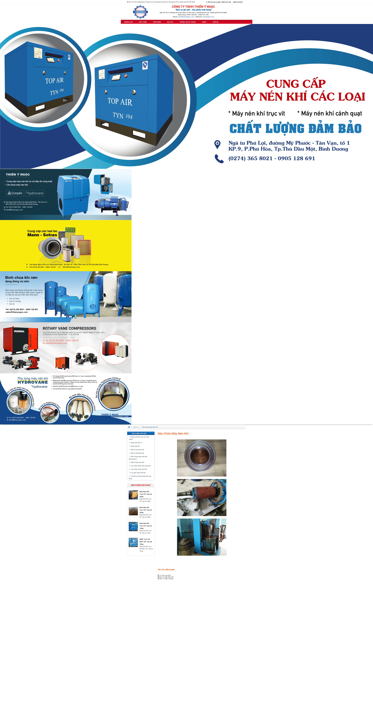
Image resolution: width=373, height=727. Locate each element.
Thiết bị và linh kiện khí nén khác (140, 477)
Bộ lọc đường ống (137, 453)
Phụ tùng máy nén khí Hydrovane (138, 457)
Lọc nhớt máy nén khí (139, 469)
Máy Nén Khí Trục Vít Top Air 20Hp (145, 509)
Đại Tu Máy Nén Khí (165, 577)
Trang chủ (128, 22)
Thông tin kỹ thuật (187, 22)
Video (204, 22)
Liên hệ (215, 22)
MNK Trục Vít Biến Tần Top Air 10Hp (145, 541)
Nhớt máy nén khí (137, 462)
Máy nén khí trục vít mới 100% (139, 438)
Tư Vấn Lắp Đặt (164, 575)
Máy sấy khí (135, 446)
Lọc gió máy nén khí (138, 473)
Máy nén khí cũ (136, 443)
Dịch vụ (170, 22)
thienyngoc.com (208, 17)
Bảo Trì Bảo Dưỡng (165, 579)
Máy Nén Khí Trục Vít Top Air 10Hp (145, 525)
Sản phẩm (157, 22)
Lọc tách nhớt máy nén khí (141, 466)
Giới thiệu (143, 22)
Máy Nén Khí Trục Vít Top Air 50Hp (145, 494)
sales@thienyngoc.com (186, 17)
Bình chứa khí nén (137, 450)
